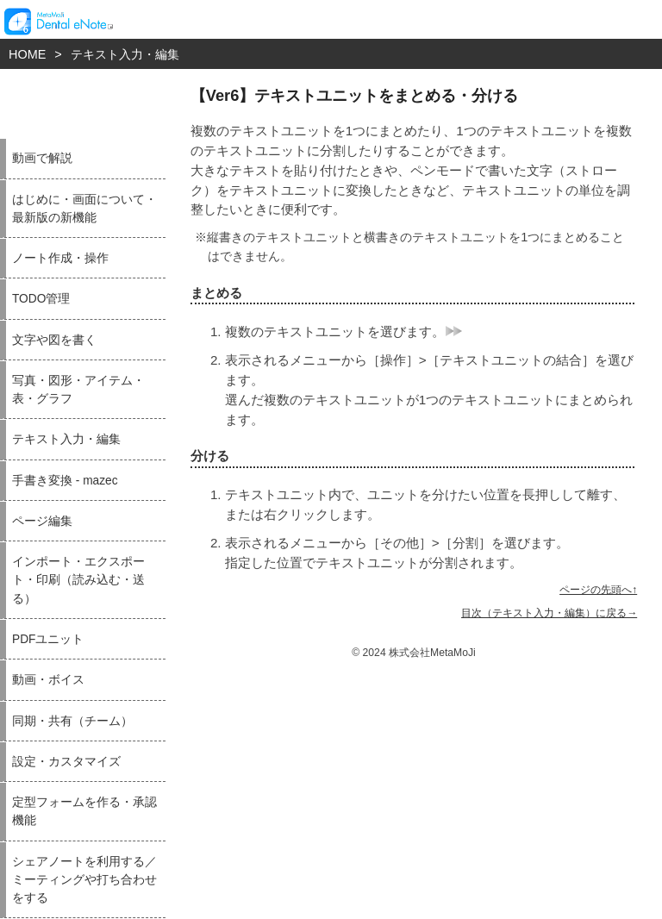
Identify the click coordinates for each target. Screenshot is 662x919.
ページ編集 (42, 521)
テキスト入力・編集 (125, 54)
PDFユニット (48, 639)
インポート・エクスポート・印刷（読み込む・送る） (78, 580)
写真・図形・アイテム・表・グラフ (78, 389)
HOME (27, 54)
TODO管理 (41, 298)
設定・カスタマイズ (66, 761)
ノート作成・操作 (60, 258)
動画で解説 (42, 158)
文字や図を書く (54, 340)
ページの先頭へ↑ (598, 590)
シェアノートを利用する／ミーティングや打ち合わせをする (84, 880)
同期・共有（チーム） (72, 721)
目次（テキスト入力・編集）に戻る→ (549, 613)
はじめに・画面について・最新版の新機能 (84, 208)
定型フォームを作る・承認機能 (84, 811)
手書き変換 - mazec (65, 480)
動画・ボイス (48, 679)
